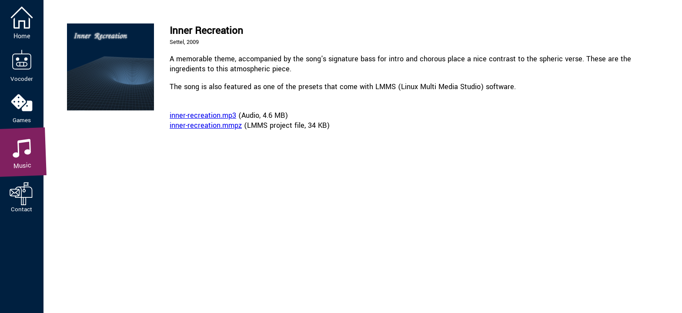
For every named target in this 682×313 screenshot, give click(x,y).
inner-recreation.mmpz (206, 125)
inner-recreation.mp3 (203, 115)
